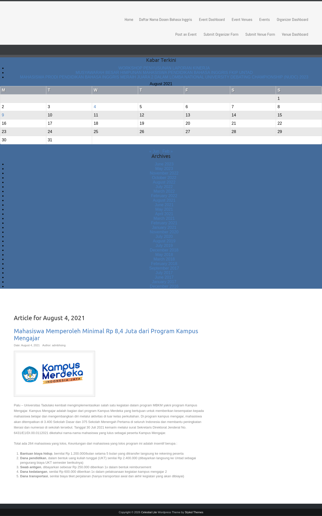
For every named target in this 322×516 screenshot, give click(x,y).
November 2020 (164, 232)
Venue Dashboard (295, 34)
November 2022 (164, 173)
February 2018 (164, 264)
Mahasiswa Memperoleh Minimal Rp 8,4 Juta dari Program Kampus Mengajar (106, 335)
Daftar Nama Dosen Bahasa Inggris (165, 19)
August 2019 (164, 241)
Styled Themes (194, 512)
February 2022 (164, 196)
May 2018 (164, 254)
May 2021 (164, 209)
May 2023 (164, 168)
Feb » (168, 151)
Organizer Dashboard (292, 19)
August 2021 (164, 200)
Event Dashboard (212, 19)
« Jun (154, 151)
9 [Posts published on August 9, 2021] (3, 115)
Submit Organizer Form (221, 34)
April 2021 (164, 214)
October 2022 (164, 178)
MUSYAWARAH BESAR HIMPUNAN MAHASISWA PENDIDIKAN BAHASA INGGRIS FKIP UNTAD (164, 72)
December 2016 (164, 286)
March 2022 (164, 191)
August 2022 (164, 182)
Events (264, 19)
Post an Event (186, 34)
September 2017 (164, 268)
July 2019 (164, 245)
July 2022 (164, 187)
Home (129, 19)
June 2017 (164, 277)
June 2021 (164, 205)
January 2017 (164, 282)
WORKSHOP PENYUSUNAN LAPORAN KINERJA (164, 68)
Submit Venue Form (260, 34)
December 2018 (164, 250)
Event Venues (242, 19)
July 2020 (164, 236)
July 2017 (164, 273)
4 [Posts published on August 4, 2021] (95, 107)
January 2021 (164, 227)
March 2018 (164, 259)
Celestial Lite (149, 512)
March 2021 (164, 218)
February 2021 (164, 223)
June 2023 (164, 164)
